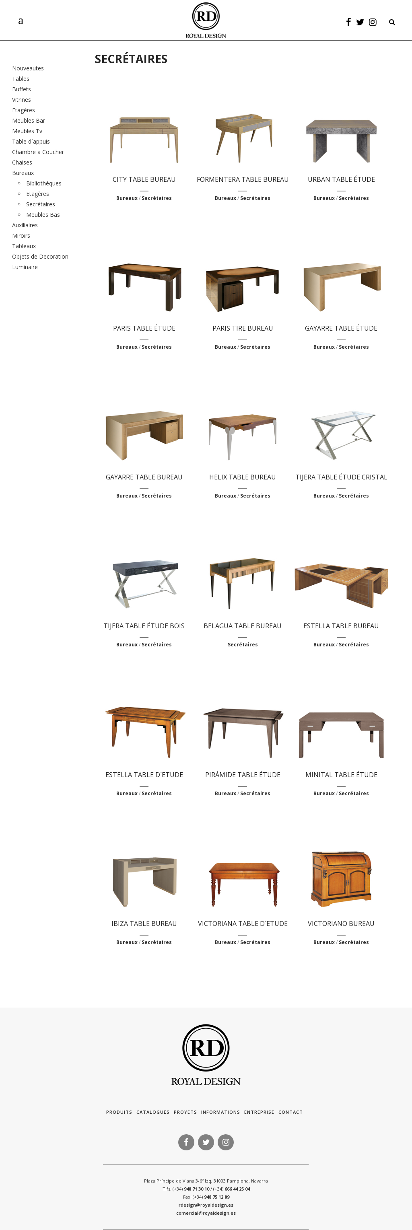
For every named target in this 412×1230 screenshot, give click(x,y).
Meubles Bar (28, 120)
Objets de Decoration (40, 256)
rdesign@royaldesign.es (206, 1205)
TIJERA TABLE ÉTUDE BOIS (144, 625)
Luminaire (25, 267)
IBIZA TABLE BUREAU (144, 923)
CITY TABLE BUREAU (144, 179)
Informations (220, 1112)
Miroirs (21, 235)
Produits (119, 1112)
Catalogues (153, 1112)
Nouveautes (28, 68)
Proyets (185, 1112)
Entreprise (259, 1112)
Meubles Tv (27, 131)
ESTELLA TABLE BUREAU (341, 625)
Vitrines (21, 99)
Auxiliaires (25, 225)
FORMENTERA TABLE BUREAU (243, 179)
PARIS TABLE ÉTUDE (144, 328)
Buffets (21, 89)
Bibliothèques (44, 183)
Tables (20, 78)
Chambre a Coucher (38, 152)
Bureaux (23, 173)
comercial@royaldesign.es (206, 1213)
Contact (290, 1112)
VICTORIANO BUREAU (341, 923)
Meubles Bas (43, 214)
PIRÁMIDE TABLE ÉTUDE (242, 774)
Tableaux (24, 246)
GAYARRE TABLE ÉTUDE (341, 328)
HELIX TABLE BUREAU (242, 477)
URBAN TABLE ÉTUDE (341, 179)
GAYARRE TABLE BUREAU (144, 477)
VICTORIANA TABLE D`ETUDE (243, 923)
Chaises (22, 162)
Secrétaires (40, 204)
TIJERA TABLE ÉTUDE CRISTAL (341, 477)
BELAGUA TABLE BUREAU (243, 625)
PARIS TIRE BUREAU (242, 328)
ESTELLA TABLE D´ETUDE (144, 774)
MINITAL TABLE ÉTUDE (341, 774)
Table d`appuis (31, 141)
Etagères (23, 110)
